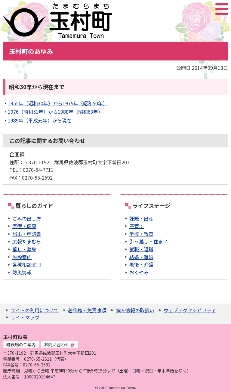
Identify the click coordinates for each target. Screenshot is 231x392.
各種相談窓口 (26, 264)
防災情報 (22, 272)
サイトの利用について (35, 310)
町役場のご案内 (21, 344)
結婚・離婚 (141, 257)
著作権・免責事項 (87, 310)
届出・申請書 (26, 233)
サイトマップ (25, 317)
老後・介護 (141, 264)
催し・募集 (24, 249)
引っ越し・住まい (148, 241)
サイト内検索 (191, 9)
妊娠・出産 (141, 218)
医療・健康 (24, 226)
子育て (136, 226)
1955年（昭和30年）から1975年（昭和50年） (58, 103)
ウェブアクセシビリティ (190, 310)
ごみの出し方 (26, 218)
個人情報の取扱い (135, 310)
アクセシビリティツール (205, 9)
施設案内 (22, 257)
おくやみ (139, 272)
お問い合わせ (59, 344)
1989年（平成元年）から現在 (40, 120)
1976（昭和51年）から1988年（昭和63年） (55, 111)
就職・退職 (141, 249)
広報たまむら (26, 241)
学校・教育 (141, 233)
